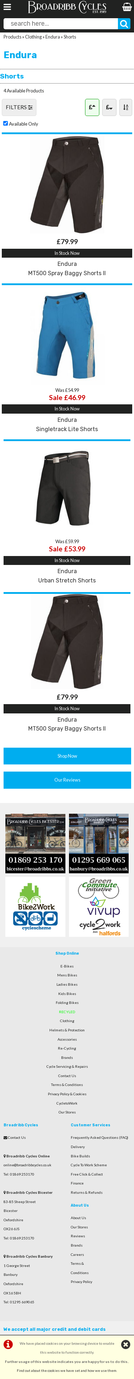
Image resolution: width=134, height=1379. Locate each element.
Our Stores (67, 1112)
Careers (77, 1254)
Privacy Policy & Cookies (67, 1094)
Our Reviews (67, 780)
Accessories (67, 1039)
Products (12, 37)
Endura (52, 37)
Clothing (33, 37)
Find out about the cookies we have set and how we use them (66, 1370)
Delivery (78, 1147)
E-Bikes (67, 966)
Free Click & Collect (87, 1174)
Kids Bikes (67, 993)
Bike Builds (80, 1156)
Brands (67, 1057)
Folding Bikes (67, 1002)
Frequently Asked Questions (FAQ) (99, 1137)
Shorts (70, 37)
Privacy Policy (81, 1281)
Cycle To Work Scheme (89, 1165)
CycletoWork (67, 1103)
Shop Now (67, 756)
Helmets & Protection (67, 1030)
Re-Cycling (67, 1048)
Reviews (78, 1236)
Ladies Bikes (67, 984)
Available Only (23, 124)
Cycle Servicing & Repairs (67, 1066)
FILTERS (19, 107)
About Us (78, 1218)
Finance (77, 1183)
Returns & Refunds (87, 1192)
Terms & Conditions (67, 1084)
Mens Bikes (67, 975)
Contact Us (67, 1076)
